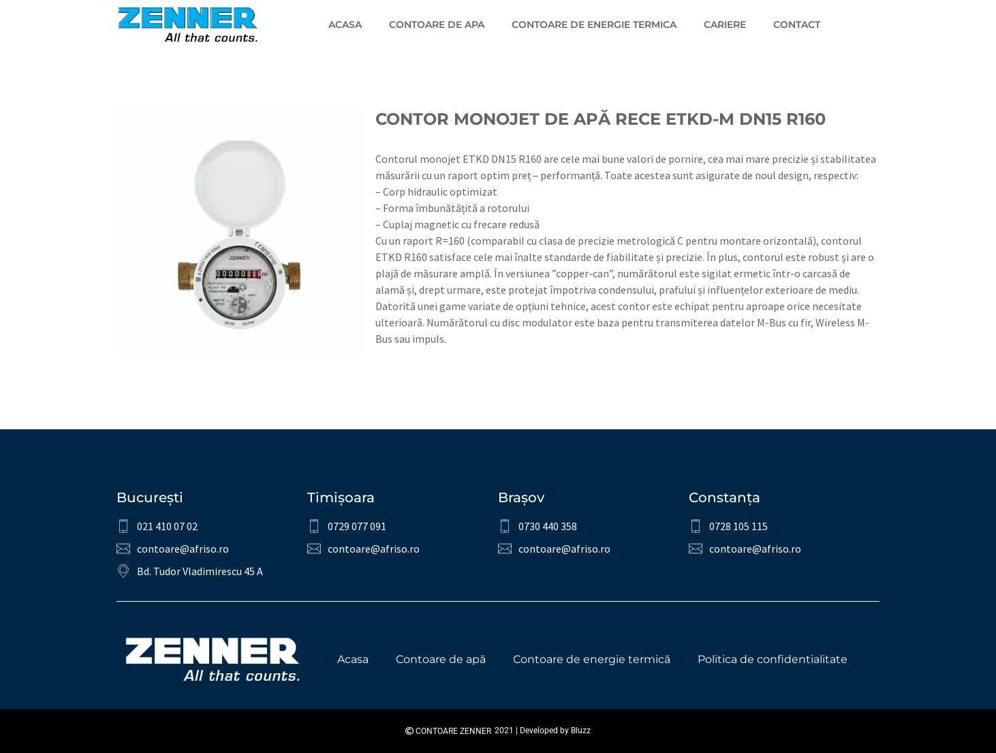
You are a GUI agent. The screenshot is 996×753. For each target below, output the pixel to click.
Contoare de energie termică (591, 659)
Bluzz (581, 730)
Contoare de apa (436, 24)
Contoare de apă (441, 659)
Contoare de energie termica (594, 24)
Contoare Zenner (448, 731)
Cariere (725, 24)
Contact (796, 24)
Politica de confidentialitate (772, 659)
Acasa (345, 24)
